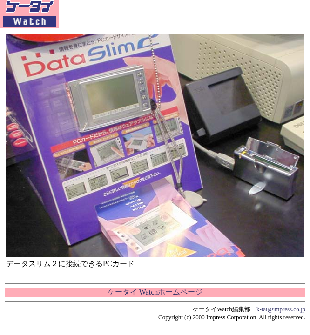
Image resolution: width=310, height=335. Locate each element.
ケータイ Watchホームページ (155, 292)
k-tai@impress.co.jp (280, 309)
